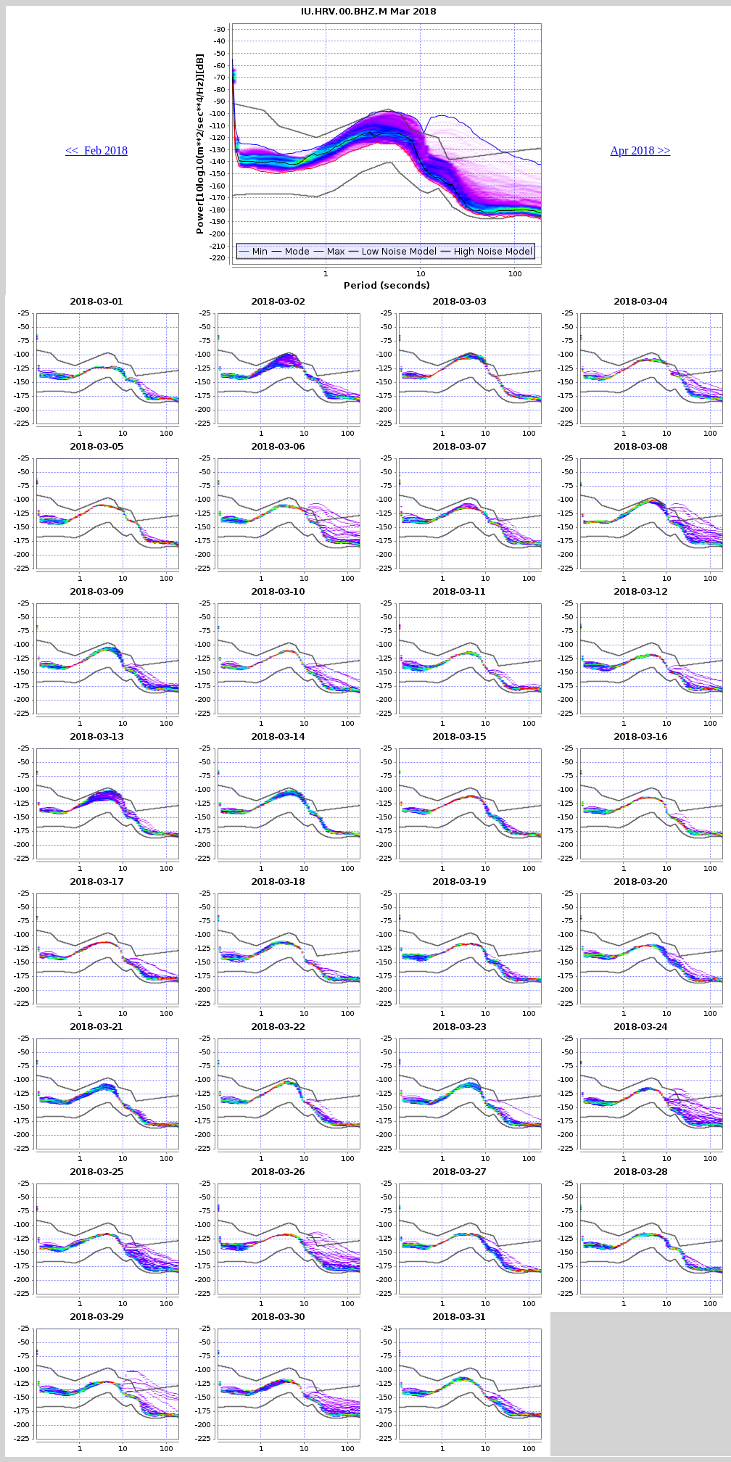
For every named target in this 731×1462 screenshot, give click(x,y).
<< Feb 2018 (96, 150)
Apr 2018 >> (641, 150)
